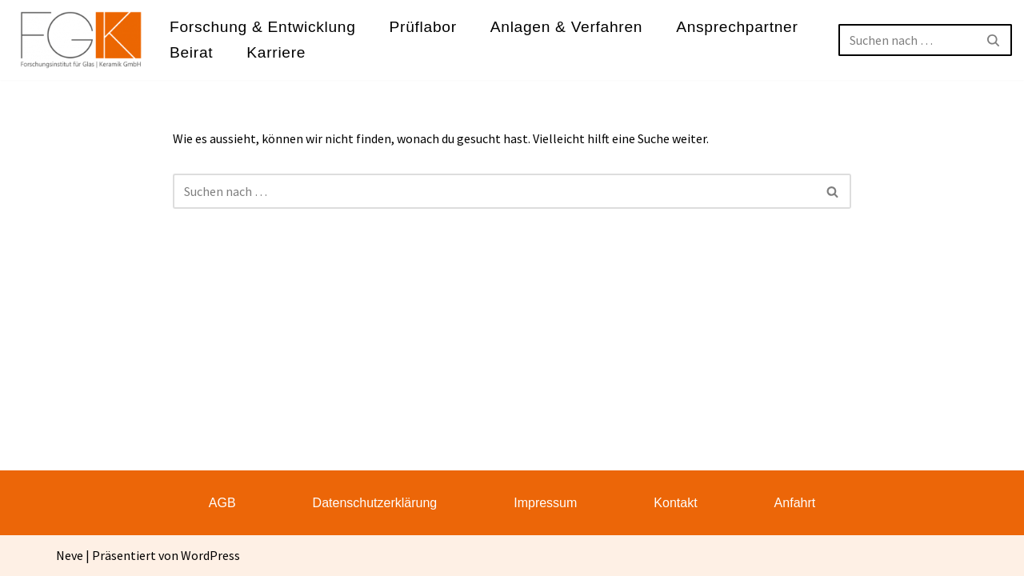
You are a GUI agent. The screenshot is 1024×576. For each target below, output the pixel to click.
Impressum (545, 503)
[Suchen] (907, 40)
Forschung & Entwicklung (263, 26)
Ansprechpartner (737, 26)
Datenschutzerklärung (375, 503)
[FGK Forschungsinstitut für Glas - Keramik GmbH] (81, 39)
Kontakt (675, 503)
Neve (69, 555)
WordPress (210, 555)
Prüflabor (423, 26)
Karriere (276, 52)
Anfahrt (795, 503)
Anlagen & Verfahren (566, 26)
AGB (222, 503)
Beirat (191, 52)
